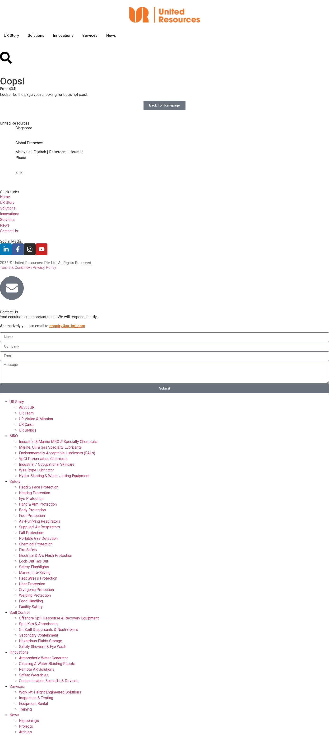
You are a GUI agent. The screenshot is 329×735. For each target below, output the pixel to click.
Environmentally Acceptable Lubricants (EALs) (57, 453)
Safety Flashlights (34, 567)
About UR (26, 407)
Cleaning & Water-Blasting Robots (47, 663)
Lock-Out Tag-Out (33, 561)
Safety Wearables (34, 675)
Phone (20, 157)
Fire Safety (28, 550)
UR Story (16, 402)
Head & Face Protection (38, 487)
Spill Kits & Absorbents (38, 624)
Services (16, 686)
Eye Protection (31, 498)
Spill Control (19, 612)
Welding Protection (35, 595)
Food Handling (31, 601)
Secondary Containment (38, 635)
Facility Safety (31, 607)
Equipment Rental (33, 703)
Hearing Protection (34, 493)
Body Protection (32, 510)
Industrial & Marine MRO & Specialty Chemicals (58, 441)
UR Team (26, 413)
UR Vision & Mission (36, 419)
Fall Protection (31, 532)
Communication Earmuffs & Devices (49, 681)
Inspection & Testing (36, 698)
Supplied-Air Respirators (39, 527)
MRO (13, 436)
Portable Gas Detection (38, 538)
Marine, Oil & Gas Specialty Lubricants (50, 447)
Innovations (19, 652)
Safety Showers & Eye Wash (42, 646)
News (14, 715)
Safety (14, 481)
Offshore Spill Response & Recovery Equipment (59, 618)
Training (25, 709)
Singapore (23, 128)
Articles (25, 732)
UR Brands (27, 430)
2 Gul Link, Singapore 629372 (39, 137)
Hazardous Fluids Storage (40, 641)
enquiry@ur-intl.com (31, 181)
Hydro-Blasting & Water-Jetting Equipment (54, 476)
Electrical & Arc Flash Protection (45, 555)
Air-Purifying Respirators (39, 521)
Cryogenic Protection (36, 589)
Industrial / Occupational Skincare (46, 464)
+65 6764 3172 (28, 167)
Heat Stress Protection (38, 578)
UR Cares (26, 424)
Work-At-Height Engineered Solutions (50, 692)
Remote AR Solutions (36, 669)
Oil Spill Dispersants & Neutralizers (48, 629)
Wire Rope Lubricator (36, 470)
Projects (26, 726)
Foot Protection (32, 515)
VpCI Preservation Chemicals (43, 458)
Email (19, 172)
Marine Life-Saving (35, 572)
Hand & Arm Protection (38, 504)
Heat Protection (32, 584)
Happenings (29, 720)
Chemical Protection (35, 544)
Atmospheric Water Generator (43, 658)
